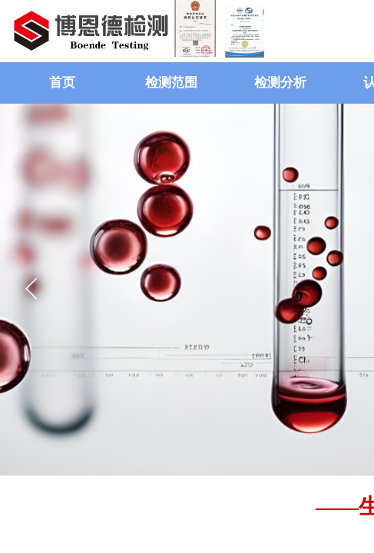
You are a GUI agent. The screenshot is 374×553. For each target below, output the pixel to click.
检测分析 (280, 82)
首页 (62, 82)
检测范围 (171, 82)
